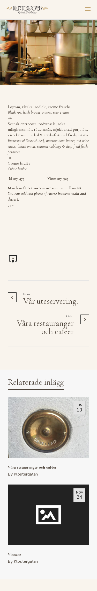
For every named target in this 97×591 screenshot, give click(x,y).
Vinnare (14, 554)
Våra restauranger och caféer (32, 467)
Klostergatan (26, 474)
